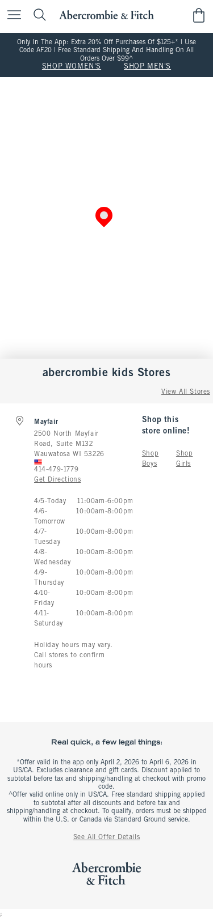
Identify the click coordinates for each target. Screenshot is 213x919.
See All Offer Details (106, 837)
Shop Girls (184, 458)
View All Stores (185, 392)
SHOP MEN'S (147, 66)
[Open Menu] (11, 15)
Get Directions (57, 479)
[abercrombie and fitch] (106, 15)
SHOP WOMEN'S (71, 66)
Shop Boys (150, 458)
